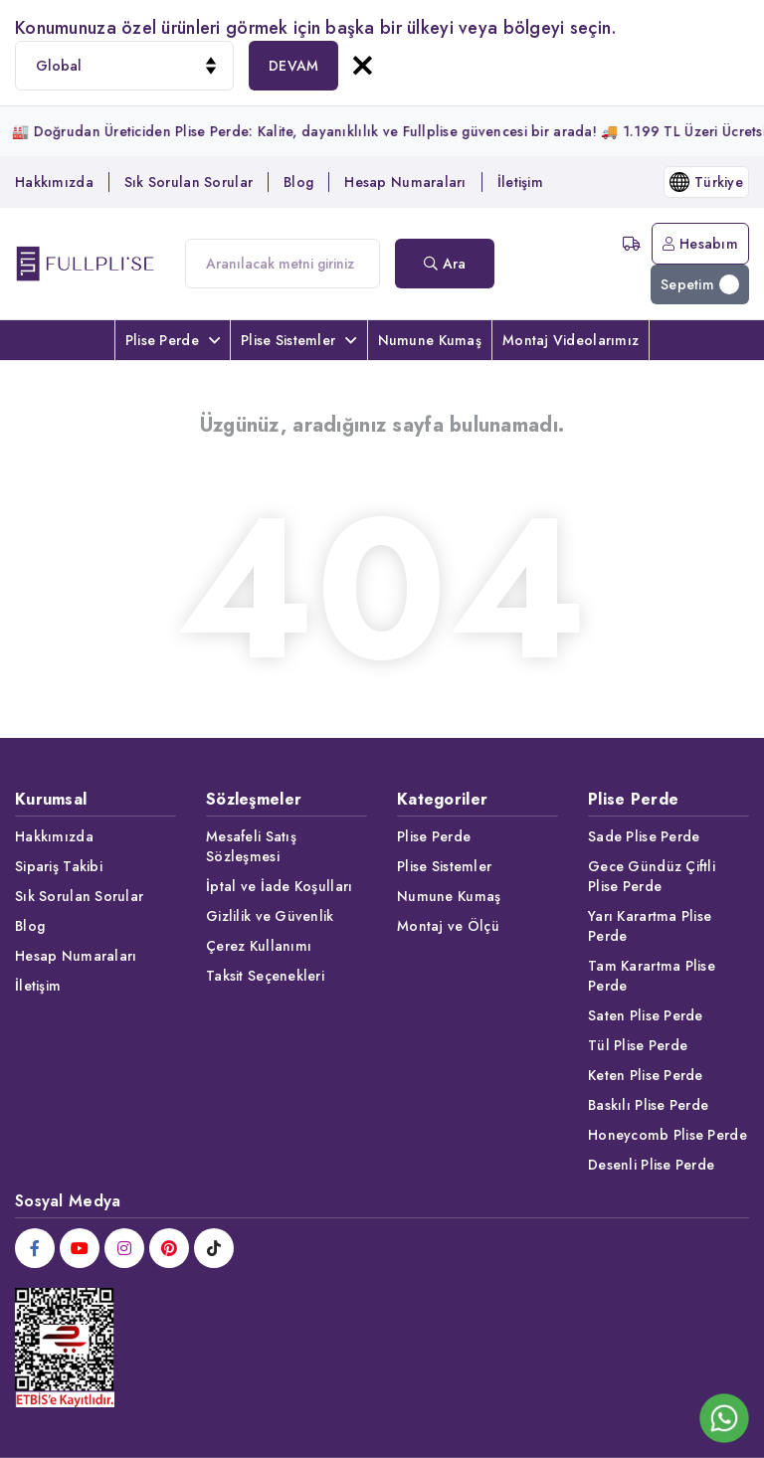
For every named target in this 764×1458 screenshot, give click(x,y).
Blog (298, 182)
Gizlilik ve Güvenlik (270, 916)
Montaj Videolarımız (570, 340)
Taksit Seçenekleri (265, 976)
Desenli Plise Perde (651, 1165)
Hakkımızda (54, 182)
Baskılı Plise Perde (648, 1105)
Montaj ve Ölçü (448, 926)
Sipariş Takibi (58, 866)
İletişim (520, 182)
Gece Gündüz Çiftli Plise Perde (651, 876)
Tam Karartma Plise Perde (651, 976)
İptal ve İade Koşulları (279, 886)
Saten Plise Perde (645, 1015)
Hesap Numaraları (405, 182)
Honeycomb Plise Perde (667, 1135)
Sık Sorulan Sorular (188, 182)
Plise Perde (172, 340)
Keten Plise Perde (645, 1075)
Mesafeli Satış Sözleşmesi (251, 846)
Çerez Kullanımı (258, 946)
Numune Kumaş (429, 340)
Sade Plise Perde (643, 836)
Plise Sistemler (298, 340)
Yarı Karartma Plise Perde (649, 926)
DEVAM (293, 66)
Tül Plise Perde (637, 1045)
